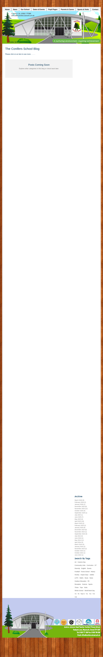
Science (84, 584)
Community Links (80, 565)
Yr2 (90, 594)
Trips (81, 587)
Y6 (78, 594)
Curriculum (90, 565)
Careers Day (82, 562)
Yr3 (94, 594)
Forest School (85, 571)
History (93, 571)
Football (77, 571)
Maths (81, 578)
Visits (85, 587)
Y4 (75, 594)
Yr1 (87, 594)
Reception (78, 584)
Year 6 (82, 594)
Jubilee (92, 575)
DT (96, 565)
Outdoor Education (80, 581)
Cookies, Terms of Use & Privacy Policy (20, 42)
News (91, 578)
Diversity (77, 568)
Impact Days (84, 575)
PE (89, 581)
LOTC (76, 578)
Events (89, 568)
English (83, 568)
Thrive (77, 587)
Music (86, 578)
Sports (90, 584)
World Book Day (89, 590)
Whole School (79, 590)
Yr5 (76, 597)
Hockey (77, 575)
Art (75, 562)
